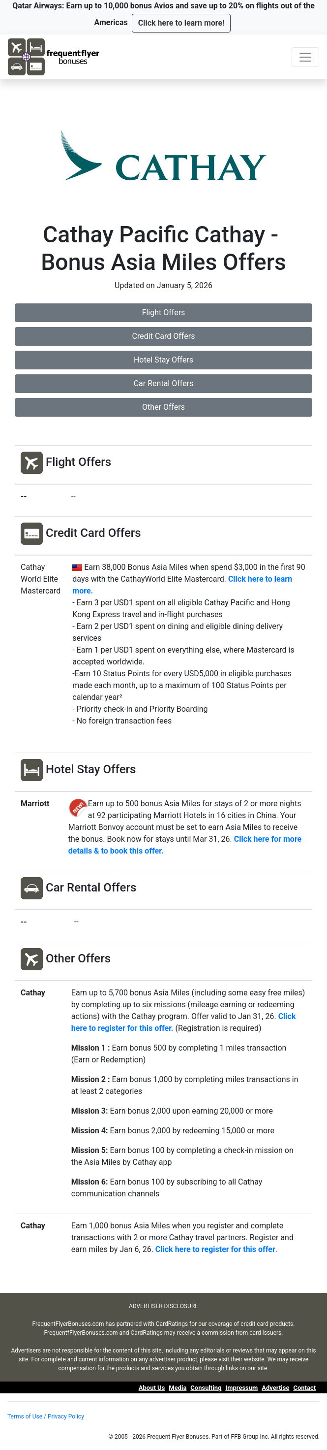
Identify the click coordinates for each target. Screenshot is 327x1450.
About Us (152, 1387)
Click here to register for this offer (215, 1249)
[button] (181, 23)
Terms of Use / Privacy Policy (45, 1416)
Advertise (275, 1387)
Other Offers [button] (163, 407)
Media (177, 1387)
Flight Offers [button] (163, 312)
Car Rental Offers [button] (164, 383)
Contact (304, 1387)
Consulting (205, 1387)
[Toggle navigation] (305, 57)
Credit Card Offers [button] (163, 336)
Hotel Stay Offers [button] (163, 359)
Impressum (241, 1387)
